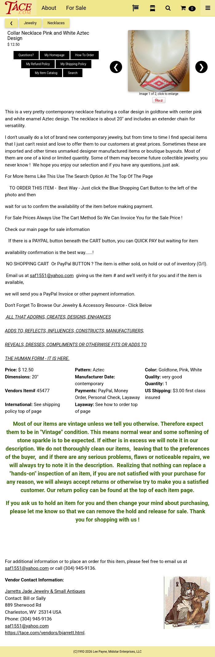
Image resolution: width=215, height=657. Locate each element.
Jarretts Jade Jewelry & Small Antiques (45, 591)
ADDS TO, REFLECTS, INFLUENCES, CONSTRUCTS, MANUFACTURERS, (74, 331)
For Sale (76, 8)
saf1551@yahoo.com (52, 275)
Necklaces (56, 23)
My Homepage (55, 55)
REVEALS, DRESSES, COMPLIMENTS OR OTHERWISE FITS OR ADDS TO (76, 344)
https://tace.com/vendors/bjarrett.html (45, 632)
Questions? (26, 55)
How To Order (84, 55)
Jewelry (30, 23)
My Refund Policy (38, 64)
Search (73, 73)
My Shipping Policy (73, 64)
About (49, 8)
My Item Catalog (46, 73)
